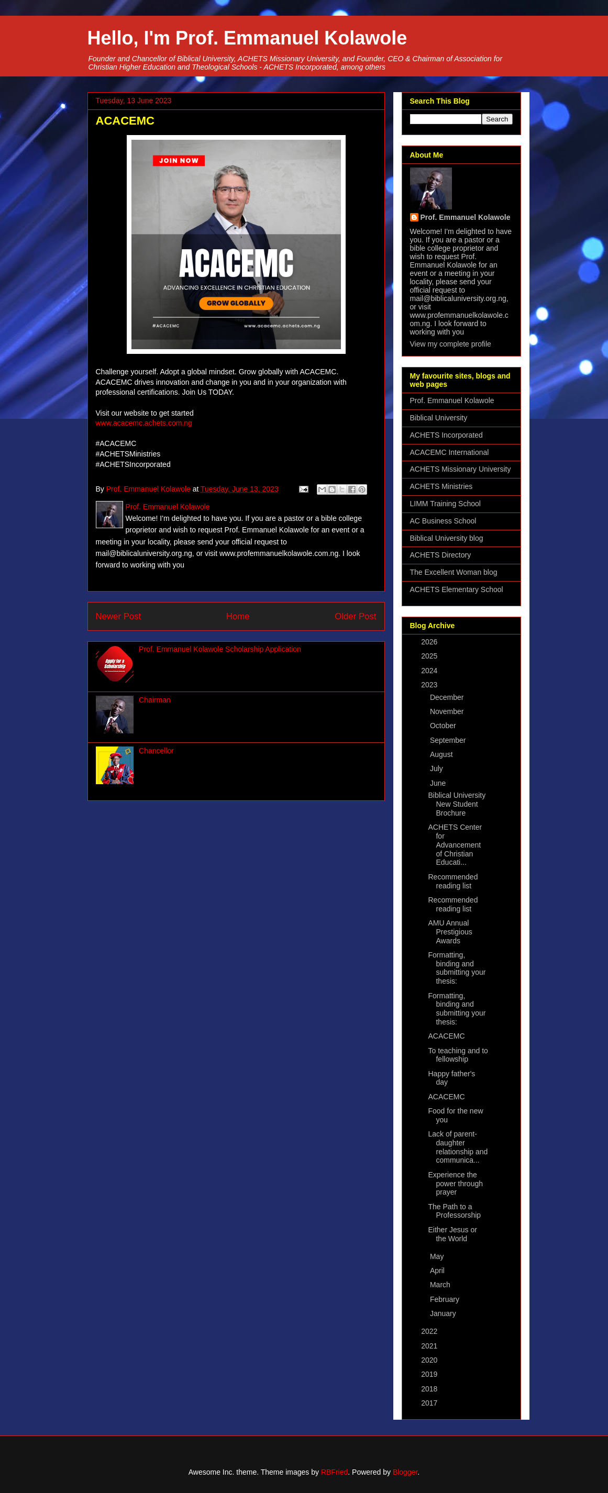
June (439, 783)
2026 (430, 642)
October (444, 725)
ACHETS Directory (440, 555)
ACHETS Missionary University (460, 469)
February (445, 1299)
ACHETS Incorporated (446, 435)
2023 (430, 685)
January (444, 1313)
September (449, 740)
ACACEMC (446, 1036)
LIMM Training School (445, 503)
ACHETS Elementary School (456, 589)
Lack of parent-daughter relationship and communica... (458, 1147)
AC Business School (443, 521)
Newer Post (118, 616)
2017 (430, 1403)
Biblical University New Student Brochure (456, 804)
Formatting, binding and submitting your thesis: (456, 968)
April (438, 1270)
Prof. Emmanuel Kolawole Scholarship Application (220, 649)
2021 (430, 1346)
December (448, 697)
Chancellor (156, 750)
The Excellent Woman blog (454, 572)
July (437, 768)
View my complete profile (450, 344)
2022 (430, 1331)
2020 (430, 1360)
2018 (430, 1389)
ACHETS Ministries (441, 486)
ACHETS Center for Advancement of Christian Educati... (455, 844)
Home (238, 616)
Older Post (355, 616)
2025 (430, 656)
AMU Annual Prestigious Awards (450, 932)
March (441, 1284)
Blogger (405, 1472)
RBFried (334, 1472)
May (438, 1256)
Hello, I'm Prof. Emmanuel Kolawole (247, 38)
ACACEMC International (449, 452)
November (448, 711)
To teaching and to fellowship (458, 1055)
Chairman (155, 700)
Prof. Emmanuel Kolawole (466, 217)
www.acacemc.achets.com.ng (144, 423)
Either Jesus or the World (452, 1234)
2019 (430, 1374)
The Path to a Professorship (454, 1211)
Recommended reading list (453, 881)
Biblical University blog (446, 538)
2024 (430, 670)
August (442, 754)
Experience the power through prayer (455, 1184)
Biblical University (439, 418)
